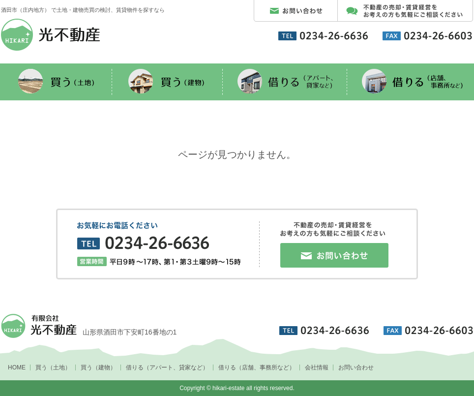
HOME (17, 367)
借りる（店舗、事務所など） (256, 367)
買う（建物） (98, 367)
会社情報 (316, 367)
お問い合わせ (356, 367)
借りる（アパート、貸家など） (167, 367)
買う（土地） (53, 367)
